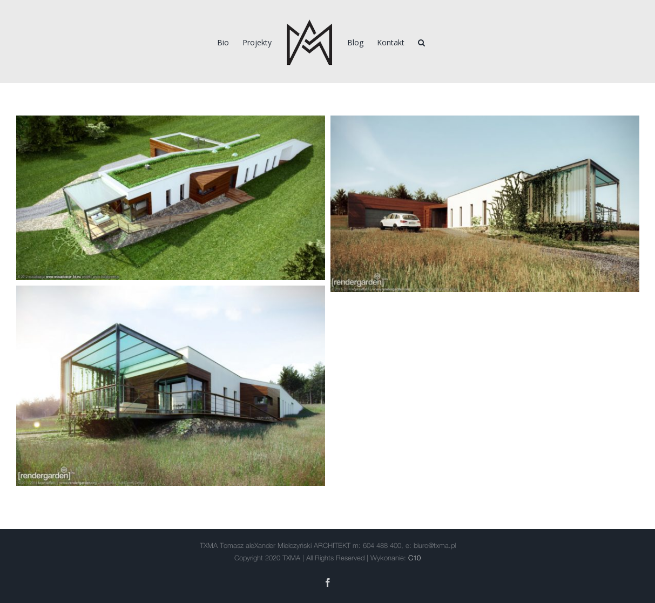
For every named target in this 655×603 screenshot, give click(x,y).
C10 (414, 558)
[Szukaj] (421, 41)
